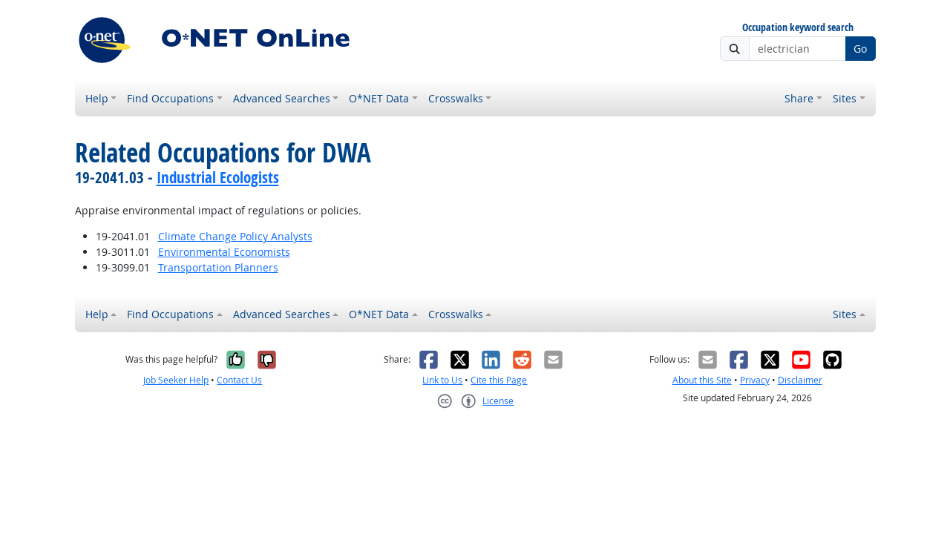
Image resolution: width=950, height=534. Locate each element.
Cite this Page (499, 380)
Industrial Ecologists (218, 177)
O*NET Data (379, 98)
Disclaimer (800, 380)
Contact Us (239, 380)
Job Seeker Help (176, 380)
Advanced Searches (281, 98)
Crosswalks (455, 98)
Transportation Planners (218, 267)
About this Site (702, 380)
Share (798, 98)
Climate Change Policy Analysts (235, 236)
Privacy (755, 380)
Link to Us (442, 380)
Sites (844, 98)
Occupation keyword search (798, 28)
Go (860, 49)
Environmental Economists (224, 252)
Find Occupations (170, 98)
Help (96, 98)
